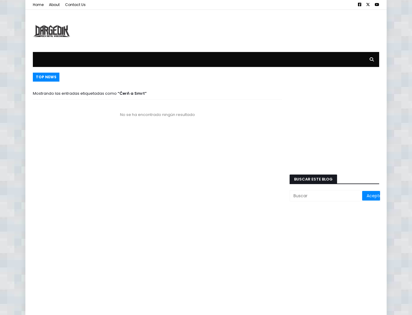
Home (38, 4)
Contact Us (75, 4)
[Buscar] (326, 196)
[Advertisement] (270, 26)
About (54, 4)
